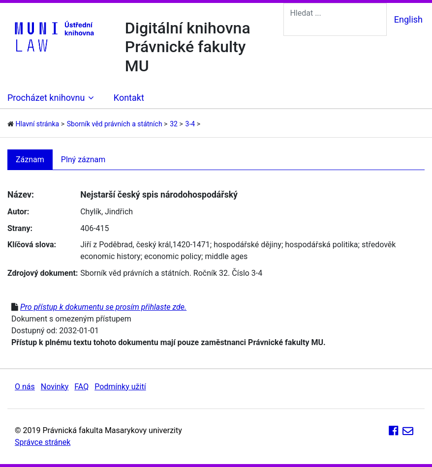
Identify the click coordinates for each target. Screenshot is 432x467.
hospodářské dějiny (247, 244)
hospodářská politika (321, 244)
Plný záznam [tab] (83, 159)
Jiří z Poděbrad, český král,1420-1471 (145, 244)
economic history (110, 256)
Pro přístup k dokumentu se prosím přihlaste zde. (103, 307)
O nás (25, 386)
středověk (379, 244)
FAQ (81, 386)
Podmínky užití (120, 386)
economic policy (172, 256)
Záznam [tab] (30, 159)
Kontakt (129, 97)
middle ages (226, 256)
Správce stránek (42, 442)
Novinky (55, 386)
